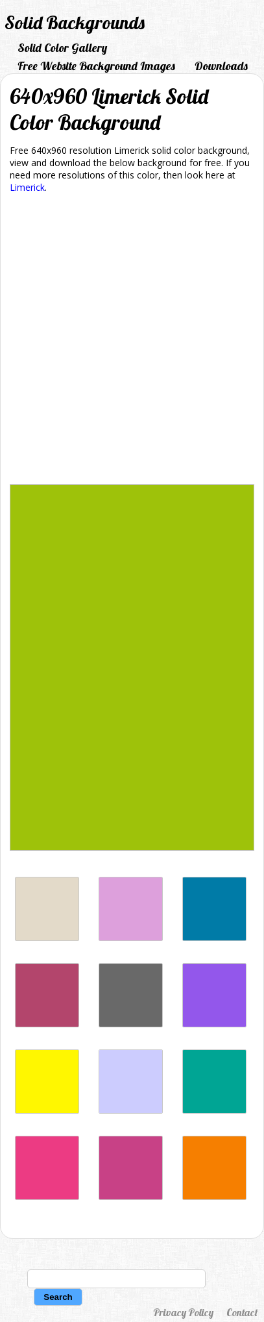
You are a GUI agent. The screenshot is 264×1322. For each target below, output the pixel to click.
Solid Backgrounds (75, 22)
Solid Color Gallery (62, 47)
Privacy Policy (183, 1312)
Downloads (221, 65)
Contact (242, 1312)
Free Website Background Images (96, 65)
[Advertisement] (132, 341)
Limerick (27, 187)
